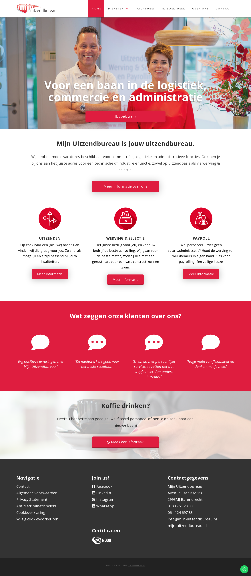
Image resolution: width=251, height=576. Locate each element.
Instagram (105, 499)
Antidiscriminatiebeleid (36, 506)
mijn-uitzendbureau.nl (187, 525)
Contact (23, 486)
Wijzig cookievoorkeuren (37, 519)
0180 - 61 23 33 (180, 506)
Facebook (104, 486)
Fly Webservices (136, 565)
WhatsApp (105, 506)
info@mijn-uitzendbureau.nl (192, 519)
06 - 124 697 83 (180, 512)
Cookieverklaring (30, 512)
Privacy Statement (31, 499)
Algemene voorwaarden (36, 492)
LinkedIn (103, 492)
